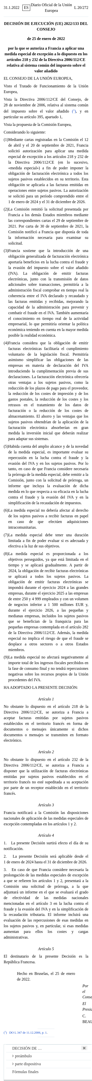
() (74, 111)
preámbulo (22, 1056)
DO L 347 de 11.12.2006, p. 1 (28, 1032)
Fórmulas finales (25, 1072)
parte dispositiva (26, 1064)
